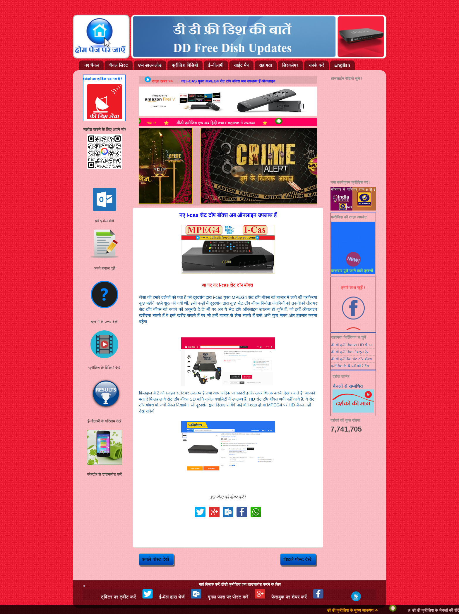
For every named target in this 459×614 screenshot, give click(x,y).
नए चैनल (91, 65)
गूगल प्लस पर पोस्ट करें (241, 596)
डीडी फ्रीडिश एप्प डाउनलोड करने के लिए (240, 584)
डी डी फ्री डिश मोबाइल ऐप (349, 352)
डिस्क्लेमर (290, 65)
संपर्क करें (316, 65)
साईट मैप (241, 65)
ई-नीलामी (215, 65)
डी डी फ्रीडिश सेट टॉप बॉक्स (351, 359)
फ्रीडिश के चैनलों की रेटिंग (350, 366)
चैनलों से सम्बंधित (348, 386)
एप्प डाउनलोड (150, 65)
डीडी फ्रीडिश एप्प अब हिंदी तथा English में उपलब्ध (226, 123)
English (342, 65)
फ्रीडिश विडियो (185, 65)
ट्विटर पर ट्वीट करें (132, 596)
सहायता (265, 65)
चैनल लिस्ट (118, 65)
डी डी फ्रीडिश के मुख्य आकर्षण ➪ (366, 610)
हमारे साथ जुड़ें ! (353, 290)
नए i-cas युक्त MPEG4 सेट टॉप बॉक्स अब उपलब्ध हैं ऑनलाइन (236, 81)
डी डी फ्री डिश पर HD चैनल (351, 345)
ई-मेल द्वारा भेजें (185, 596)
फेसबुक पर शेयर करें (302, 596)
